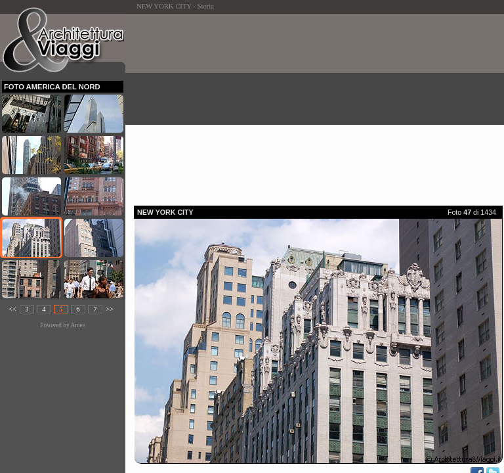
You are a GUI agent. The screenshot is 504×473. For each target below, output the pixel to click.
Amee (77, 325)
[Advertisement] (319, 106)
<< (12, 309)
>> (110, 309)
